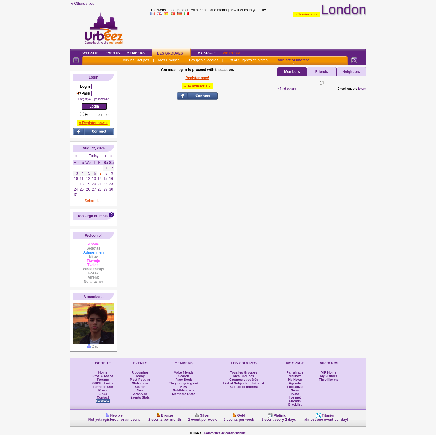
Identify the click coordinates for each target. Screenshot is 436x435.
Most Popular (140, 379)
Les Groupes (170, 53)
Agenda (295, 383)
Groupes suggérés (203, 60)
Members (136, 53)
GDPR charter (103, 383)
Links (102, 394)
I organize (295, 386)
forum (362, 88)
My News (295, 379)
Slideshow (140, 383)
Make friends (183, 372)
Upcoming (140, 372)
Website (90, 53)
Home (102, 372)
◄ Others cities (82, 3)
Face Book (183, 379)
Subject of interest (293, 60)
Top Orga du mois (92, 216)
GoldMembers (183, 390)
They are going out (183, 383)
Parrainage (295, 372)
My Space (207, 53)
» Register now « (93, 123)
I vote (295, 394)
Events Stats (140, 397)
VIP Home (328, 372)
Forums (103, 379)
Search (140, 386)
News (295, 390)
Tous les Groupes (135, 60)
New (140, 390)
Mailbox (295, 376)
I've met (295, 397)
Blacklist (295, 404)
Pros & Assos (102, 376)
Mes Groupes (169, 60)
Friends (321, 72)
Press (102, 390)
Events (113, 53)
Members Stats (183, 394)
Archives (140, 394)
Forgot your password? (93, 99)
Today (140, 376)
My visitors (328, 376)
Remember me (96, 115)
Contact (103, 397)
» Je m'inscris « (306, 14)
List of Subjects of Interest (247, 60)
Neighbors (351, 72)
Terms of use (103, 386)
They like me (328, 379)
